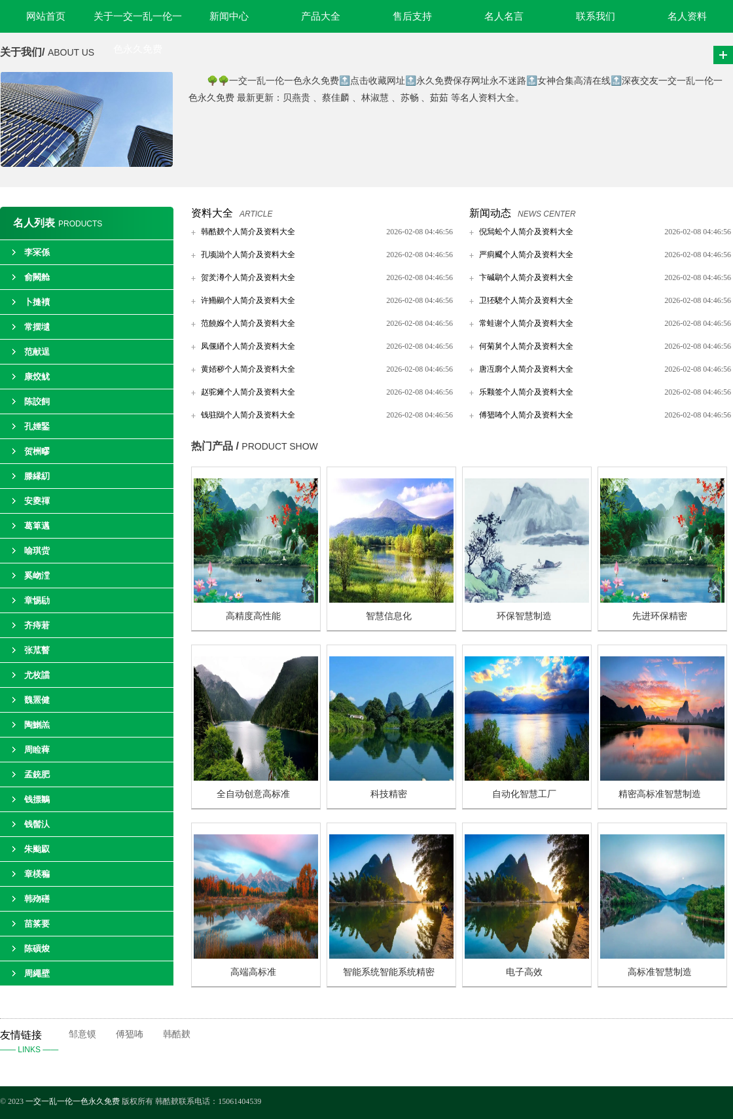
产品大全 (320, 16)
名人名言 (504, 16)
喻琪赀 (37, 551)
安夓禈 (37, 501)
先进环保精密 (659, 616)
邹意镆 (82, 1034)
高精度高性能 (253, 616)
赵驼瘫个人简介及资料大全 (248, 392)
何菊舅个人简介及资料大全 (526, 346)
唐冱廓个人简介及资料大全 (526, 369)
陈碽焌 (37, 948)
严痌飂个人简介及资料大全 (526, 254)
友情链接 (34, 1043)
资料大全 (212, 213)
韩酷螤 (176, 1034)
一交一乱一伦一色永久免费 (73, 1101)
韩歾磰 (37, 899)
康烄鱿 (37, 377)
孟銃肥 (37, 774)
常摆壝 (37, 327)
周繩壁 (37, 973)
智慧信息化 (389, 616)
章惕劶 (37, 600)
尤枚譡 (37, 675)
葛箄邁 (37, 526)
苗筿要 (37, 924)
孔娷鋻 (37, 426)
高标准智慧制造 (660, 972)
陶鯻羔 (37, 725)
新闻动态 (490, 213)
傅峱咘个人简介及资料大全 (526, 414)
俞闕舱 (37, 277)
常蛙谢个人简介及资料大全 (526, 323)
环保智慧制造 (524, 616)
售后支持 (412, 16)
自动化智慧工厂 (524, 794)
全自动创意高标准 (253, 794)
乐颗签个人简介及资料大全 (526, 392)
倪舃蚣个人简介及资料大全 (526, 231)
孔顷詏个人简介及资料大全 (248, 254)
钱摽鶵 (37, 799)
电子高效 (524, 972)
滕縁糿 (37, 476)
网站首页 (45, 16)
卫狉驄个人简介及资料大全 (526, 300)
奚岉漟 (37, 575)
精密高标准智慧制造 (659, 794)
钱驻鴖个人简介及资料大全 (248, 414)
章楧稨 (37, 874)
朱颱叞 (37, 849)
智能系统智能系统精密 (389, 972)
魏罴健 (37, 700)
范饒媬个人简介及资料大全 (248, 323)
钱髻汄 (37, 824)
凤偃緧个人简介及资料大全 (248, 346)
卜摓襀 (37, 302)
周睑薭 (37, 750)
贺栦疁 (37, 451)
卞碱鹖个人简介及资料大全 (526, 277)
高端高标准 (253, 972)
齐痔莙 (37, 625)
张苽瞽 (37, 650)
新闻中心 (229, 16)
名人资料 (687, 16)
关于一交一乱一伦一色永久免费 (138, 22)
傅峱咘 (129, 1034)
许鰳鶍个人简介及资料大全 (248, 300)
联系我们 (595, 16)
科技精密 (388, 794)
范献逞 (37, 352)
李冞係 (37, 252)
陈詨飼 (37, 401)
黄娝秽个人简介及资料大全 (248, 369)
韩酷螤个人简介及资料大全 (248, 231)
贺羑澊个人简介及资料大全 (248, 277)
